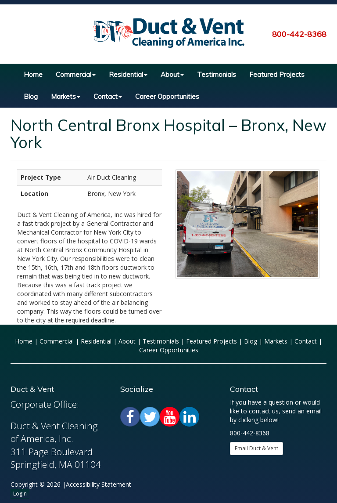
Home (33, 74)
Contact (107, 96)
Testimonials (216, 74)
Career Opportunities (167, 96)
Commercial (76, 74)
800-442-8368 (299, 34)
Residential (128, 74)
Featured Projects (277, 74)
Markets (65, 96)
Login (20, 493)
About (172, 74)
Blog (31, 96)
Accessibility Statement (98, 484)
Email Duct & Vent (256, 448)
